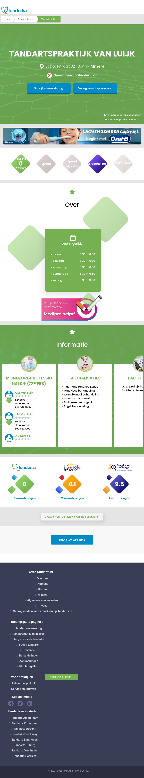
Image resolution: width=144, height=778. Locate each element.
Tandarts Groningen (25, 750)
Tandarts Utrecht (25, 728)
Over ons (42, 578)
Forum (42, 589)
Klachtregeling (28, 666)
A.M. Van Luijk (24, 393)
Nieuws (42, 594)
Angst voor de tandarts (29, 639)
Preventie (29, 650)
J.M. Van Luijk (24, 414)
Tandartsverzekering (29, 628)
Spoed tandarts (29, 644)
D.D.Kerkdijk (23, 436)
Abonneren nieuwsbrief (61, 677)
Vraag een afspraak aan (88, 88)
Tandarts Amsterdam (24, 717)
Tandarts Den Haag (24, 734)
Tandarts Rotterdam (25, 723)
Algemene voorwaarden (42, 600)
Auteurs (42, 583)
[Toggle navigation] (139, 10)
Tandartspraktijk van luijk (51, 19)
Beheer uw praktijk (24, 683)
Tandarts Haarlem (24, 755)
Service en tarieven (23, 688)
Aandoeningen (28, 661)
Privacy (42, 605)
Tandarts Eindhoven (25, 739)
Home (7, 19)
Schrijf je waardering (55, 88)
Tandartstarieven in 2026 (29, 633)
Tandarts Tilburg (24, 744)
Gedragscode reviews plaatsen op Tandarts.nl (42, 611)
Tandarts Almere (26, 19)
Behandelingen (29, 655)
